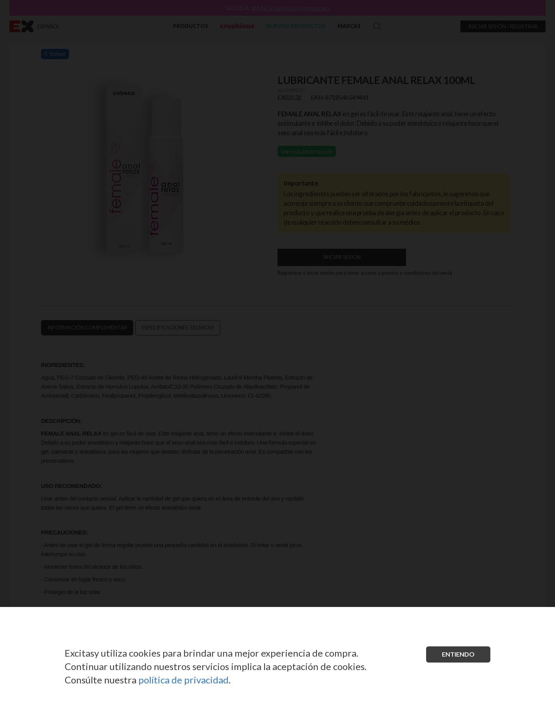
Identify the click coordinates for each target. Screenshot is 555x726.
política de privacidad (183, 679)
